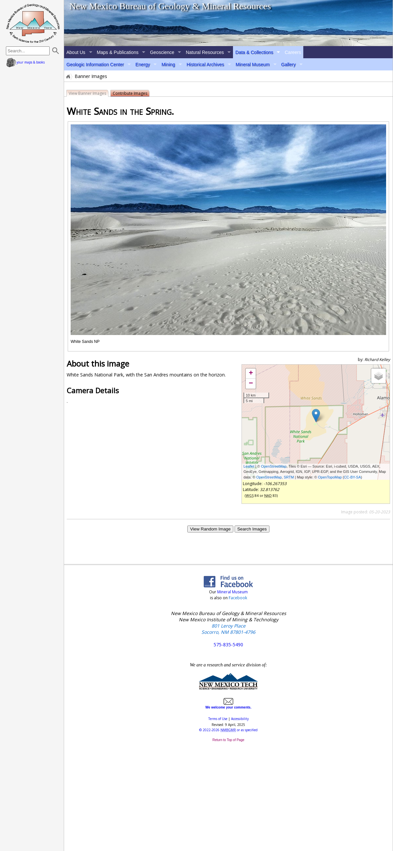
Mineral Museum (252, 64)
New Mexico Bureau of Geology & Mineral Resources (170, 6)
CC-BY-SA (352, 477)
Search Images (252, 529)
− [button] (251, 384)
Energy (142, 64)
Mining (168, 64)
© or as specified (228, 730)
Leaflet (248, 466)
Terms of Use (217, 718)
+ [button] (251, 373)
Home (67, 76)
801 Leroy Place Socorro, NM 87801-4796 (228, 629)
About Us (75, 52)
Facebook (238, 598)
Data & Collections (254, 52)
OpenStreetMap (274, 466)
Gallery (288, 64)
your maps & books (25, 62)
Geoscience (162, 52)
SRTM (289, 477)
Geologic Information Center (95, 64)
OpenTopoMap (330, 477)
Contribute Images (130, 93)
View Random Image (210, 529)
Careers (293, 52)
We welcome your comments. (228, 705)
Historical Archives (205, 64)
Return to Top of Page (228, 740)
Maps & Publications (118, 52)
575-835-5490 (228, 644)
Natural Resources (205, 52)
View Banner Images (87, 93)
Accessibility (240, 718)
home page (33, 23)
